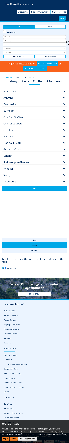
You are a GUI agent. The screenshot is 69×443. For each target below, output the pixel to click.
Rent (50, 27)
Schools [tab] (34, 240)
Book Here (34, 294)
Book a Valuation (39, 12)
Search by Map (50, 57)
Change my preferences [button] (27, 439)
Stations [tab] (34, 245)
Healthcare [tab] (34, 250)
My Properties (59, 12)
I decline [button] (14, 439)
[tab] (34, 91)
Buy (19, 27)
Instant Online (47, 63)
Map (34, 188)
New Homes (11, 32)
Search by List (19, 57)
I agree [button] (5, 439)
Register (23, 12)
